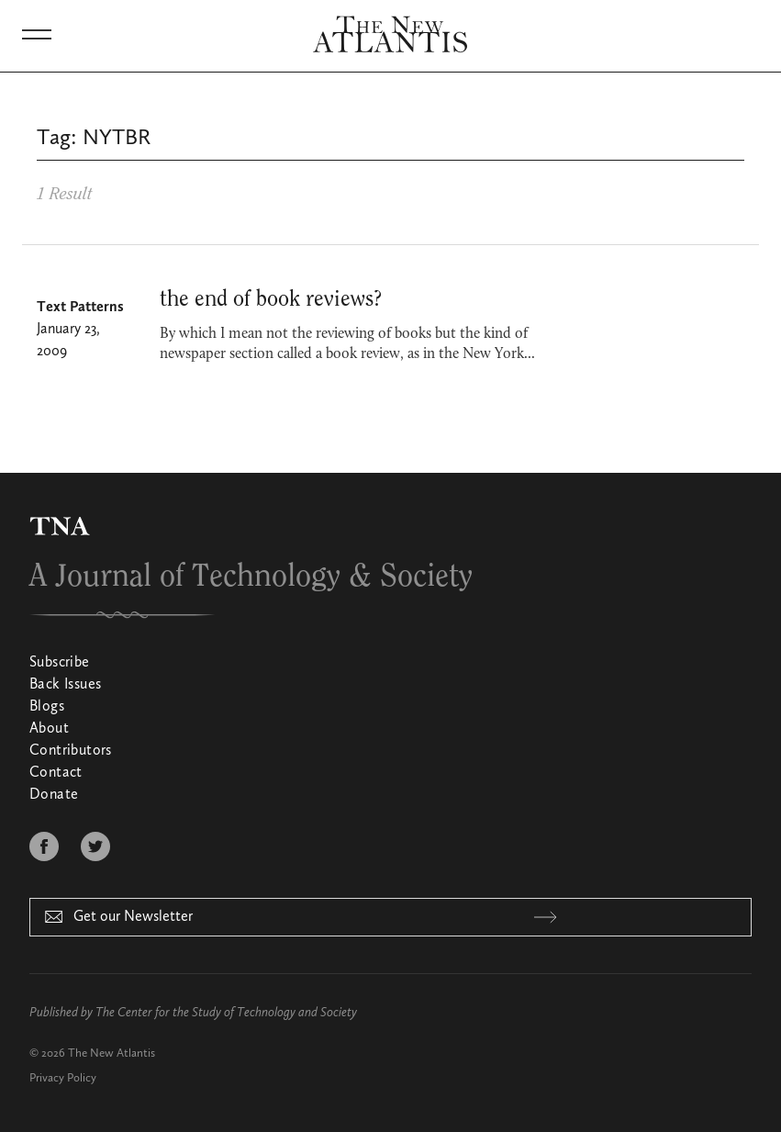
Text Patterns (80, 307)
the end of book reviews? (271, 299)
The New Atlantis (111, 1053)
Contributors (70, 751)
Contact (56, 773)
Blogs (46, 707)
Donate (53, 795)
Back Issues (65, 685)
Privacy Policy (62, 1078)
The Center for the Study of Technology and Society (226, 1012)
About (49, 729)
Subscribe (59, 663)
